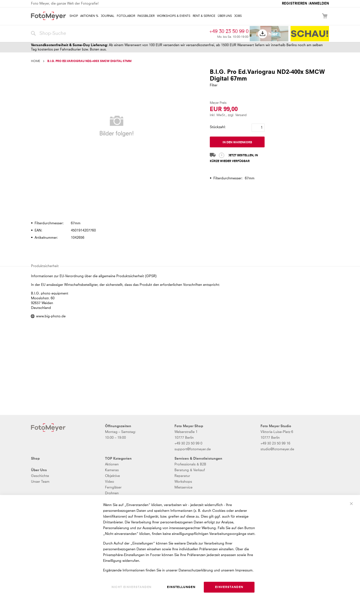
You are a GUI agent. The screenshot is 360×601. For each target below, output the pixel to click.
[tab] (179, 209)
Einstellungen (181, 587)
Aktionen (112, 464)
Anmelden (319, 3)
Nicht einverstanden (132, 587)
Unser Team (40, 481)
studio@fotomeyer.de (277, 449)
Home (35, 61)
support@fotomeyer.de (192, 449)
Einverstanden (229, 587)
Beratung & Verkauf (189, 470)
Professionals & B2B (190, 464)
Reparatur (182, 476)
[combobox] (119, 33)
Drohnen (112, 493)
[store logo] (48, 16)
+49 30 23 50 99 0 (228, 31)
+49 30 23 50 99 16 (275, 443)
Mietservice (183, 487)
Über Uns (39, 470)
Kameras (112, 470)
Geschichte (40, 476)
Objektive (112, 476)
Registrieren (294, 3)
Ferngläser (113, 487)
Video (109, 481)
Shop (35, 458)
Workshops (183, 481)
